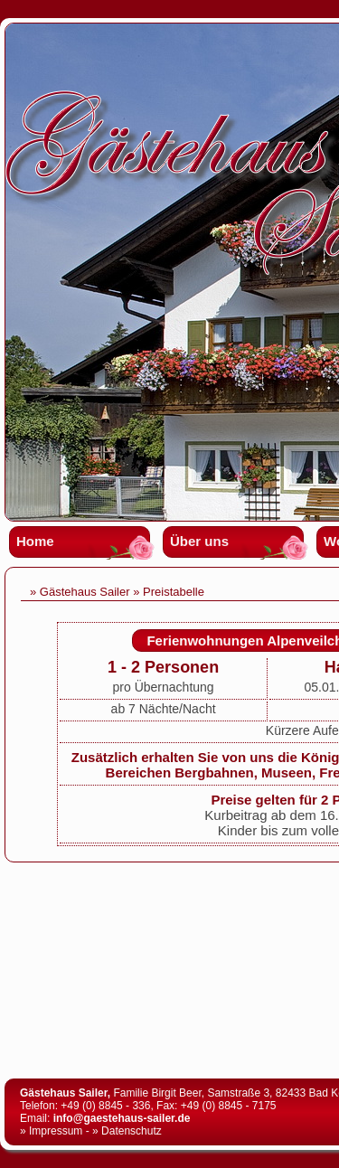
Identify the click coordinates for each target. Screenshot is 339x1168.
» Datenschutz (127, 1131)
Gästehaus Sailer (85, 591)
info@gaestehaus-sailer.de (122, 1118)
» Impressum (51, 1131)
